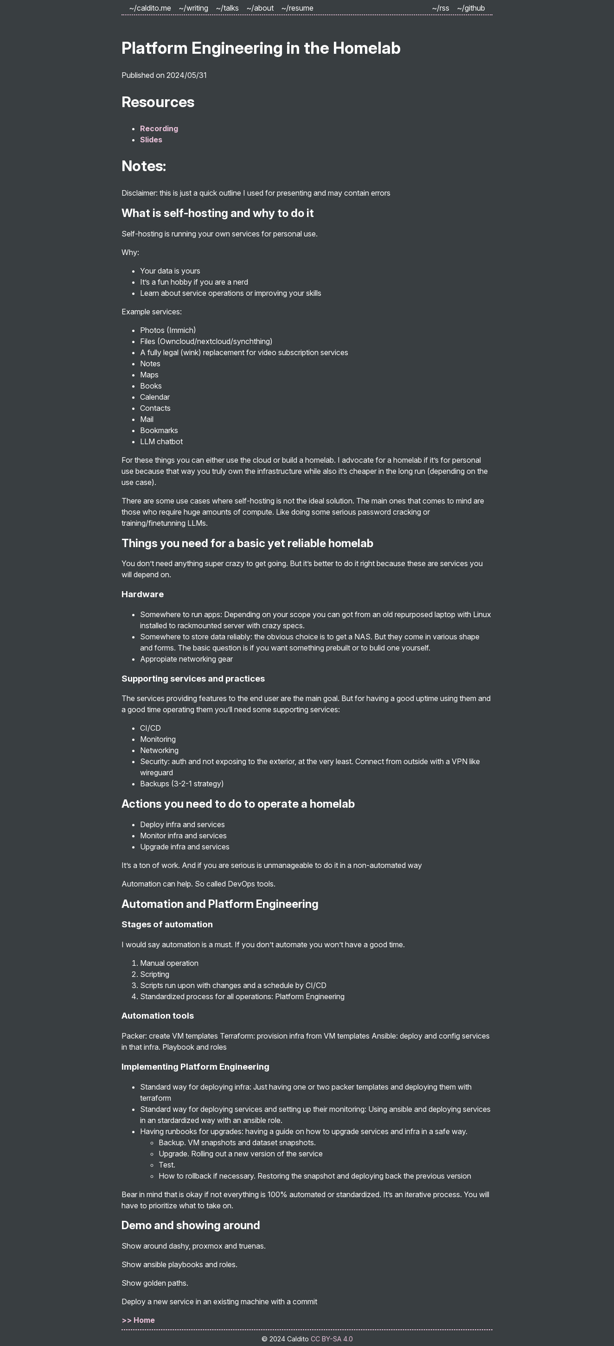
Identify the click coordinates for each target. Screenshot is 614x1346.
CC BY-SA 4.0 (332, 1339)
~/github (471, 8)
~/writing (193, 8)
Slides (151, 139)
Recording (159, 128)
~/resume (297, 8)
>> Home (138, 1320)
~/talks (227, 8)
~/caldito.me (150, 8)
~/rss (440, 8)
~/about (260, 8)
